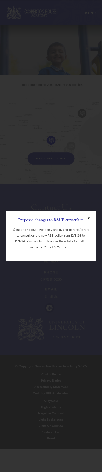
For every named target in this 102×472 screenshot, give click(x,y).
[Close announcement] (89, 218)
